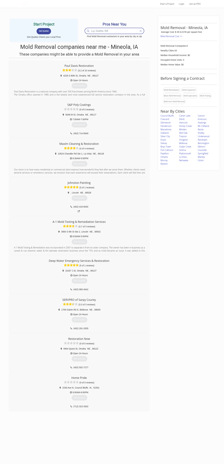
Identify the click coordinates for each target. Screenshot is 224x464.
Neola (201, 129)
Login (181, 4)
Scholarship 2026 (155, 438)
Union (201, 160)
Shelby (201, 132)
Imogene (183, 139)
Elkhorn (201, 146)
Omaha (164, 156)
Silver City (165, 136)
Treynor (183, 136)
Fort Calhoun (167, 150)
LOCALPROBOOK (40, 3)
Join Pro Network (103, 438)
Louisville (202, 150)
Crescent (165, 119)
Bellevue (183, 143)
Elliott (182, 119)
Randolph (202, 139)
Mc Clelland (203, 126)
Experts (99, 441)
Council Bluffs (167, 115)
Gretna (182, 150)
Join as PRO (195, 4)
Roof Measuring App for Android (109, 452)
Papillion (165, 153)
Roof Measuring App (104, 445)
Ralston (164, 163)
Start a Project (167, 4)
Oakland (165, 132)
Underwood (204, 136)
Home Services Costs (62, 438)
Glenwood (165, 122)
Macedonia (166, 129)
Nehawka (183, 160)
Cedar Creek (185, 146)
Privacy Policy (154, 441)
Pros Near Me (58, 441)
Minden (183, 129)
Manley (201, 156)
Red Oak (183, 132)
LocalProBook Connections (159, 448)
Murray (164, 160)
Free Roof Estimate (61, 448)
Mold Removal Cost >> (171, 36)
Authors (151, 445)
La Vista (183, 156)
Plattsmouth (185, 153)
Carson (201, 115)
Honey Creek (185, 126)
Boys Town (166, 146)
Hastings (202, 122)
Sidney (164, 143)
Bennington (203, 143)
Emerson (202, 119)
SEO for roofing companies (159, 452)
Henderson (166, 126)
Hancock (183, 122)
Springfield (203, 153)
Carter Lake (184, 115)
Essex (163, 139)
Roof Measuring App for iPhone (109, 448)
